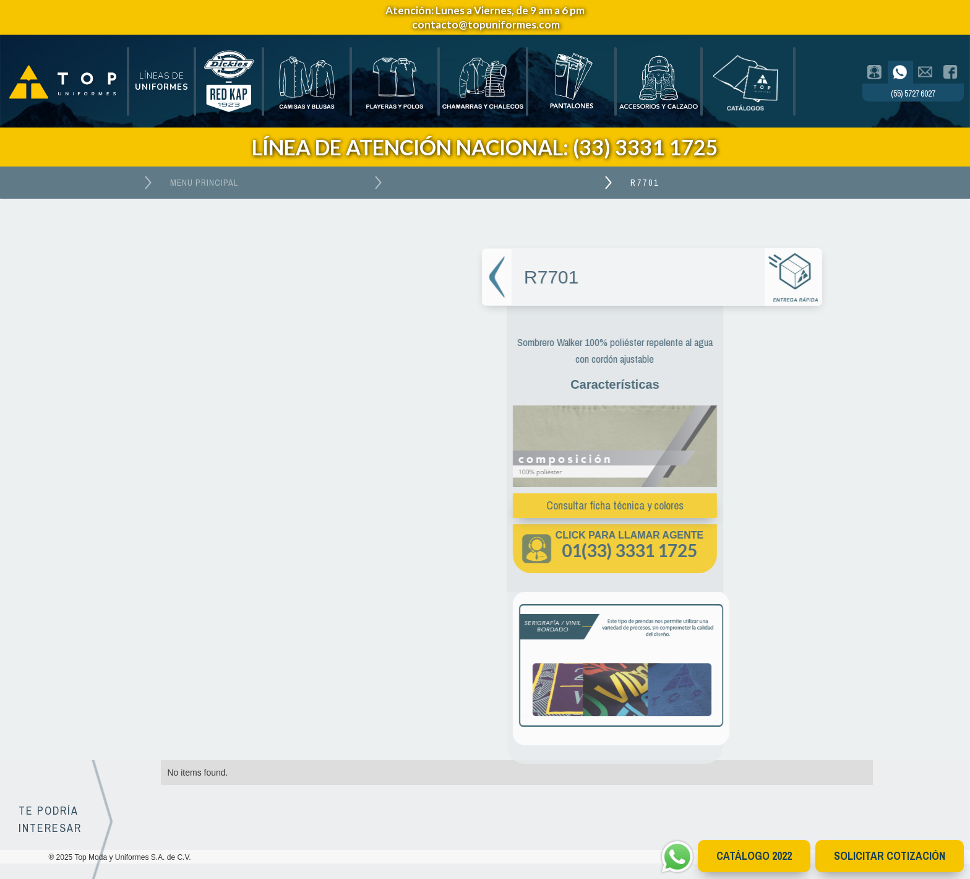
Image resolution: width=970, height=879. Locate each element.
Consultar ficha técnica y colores (608, 505)
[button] (162, 81)
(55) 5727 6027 (913, 93)
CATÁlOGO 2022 (754, 856)
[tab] (875, 72)
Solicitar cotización (889, 856)
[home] (63, 81)
